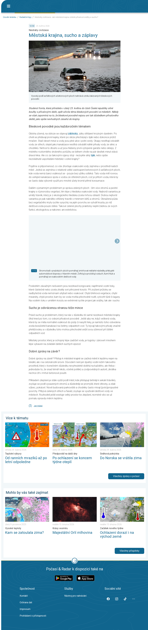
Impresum (25, 609)
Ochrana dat (26, 602)
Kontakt (24, 595)
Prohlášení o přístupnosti (33, 615)
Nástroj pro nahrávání (75, 595)
